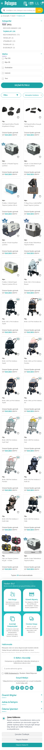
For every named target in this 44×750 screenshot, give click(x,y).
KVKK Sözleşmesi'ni (12, 673)
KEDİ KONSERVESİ (11, 35)
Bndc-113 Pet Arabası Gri (32, 321)
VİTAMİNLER (9, 41)
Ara (39, 10)
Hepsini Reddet (22, 740)
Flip (6, 58)
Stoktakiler (7, 68)
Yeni (5, 78)
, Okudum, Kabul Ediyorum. (19, 673)
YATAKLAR (8, 38)
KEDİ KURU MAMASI (12, 28)
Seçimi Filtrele (22, 85)
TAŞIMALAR (9, 31)
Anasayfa (5, 16)
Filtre (10, 95)
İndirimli (6, 73)
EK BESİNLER (9, 48)
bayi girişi (8, 135)
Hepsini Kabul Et (22, 745)
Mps (6, 62)
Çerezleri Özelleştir (22, 734)
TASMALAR (8, 44)
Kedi (13, 16)
